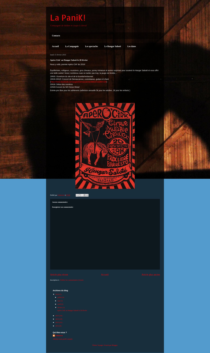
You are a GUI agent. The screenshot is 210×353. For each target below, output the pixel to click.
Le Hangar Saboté (112, 46)
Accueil (55, 46)
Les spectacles (91, 46)
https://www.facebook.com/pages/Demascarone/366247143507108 (78, 82)
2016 (57, 294)
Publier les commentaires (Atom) (71, 280)
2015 (57, 316)
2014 (57, 319)
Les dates (131, 46)
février (60, 307)
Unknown (59, 335)
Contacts (56, 35)
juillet (60, 297)
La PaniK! (67, 17)
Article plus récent (59, 274)
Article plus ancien (151, 274)
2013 (57, 322)
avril (59, 304)
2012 (57, 326)
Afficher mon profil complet (62, 339)
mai (59, 301)
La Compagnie (72, 46)
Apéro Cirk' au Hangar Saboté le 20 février (72, 310)
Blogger (114, 345)
